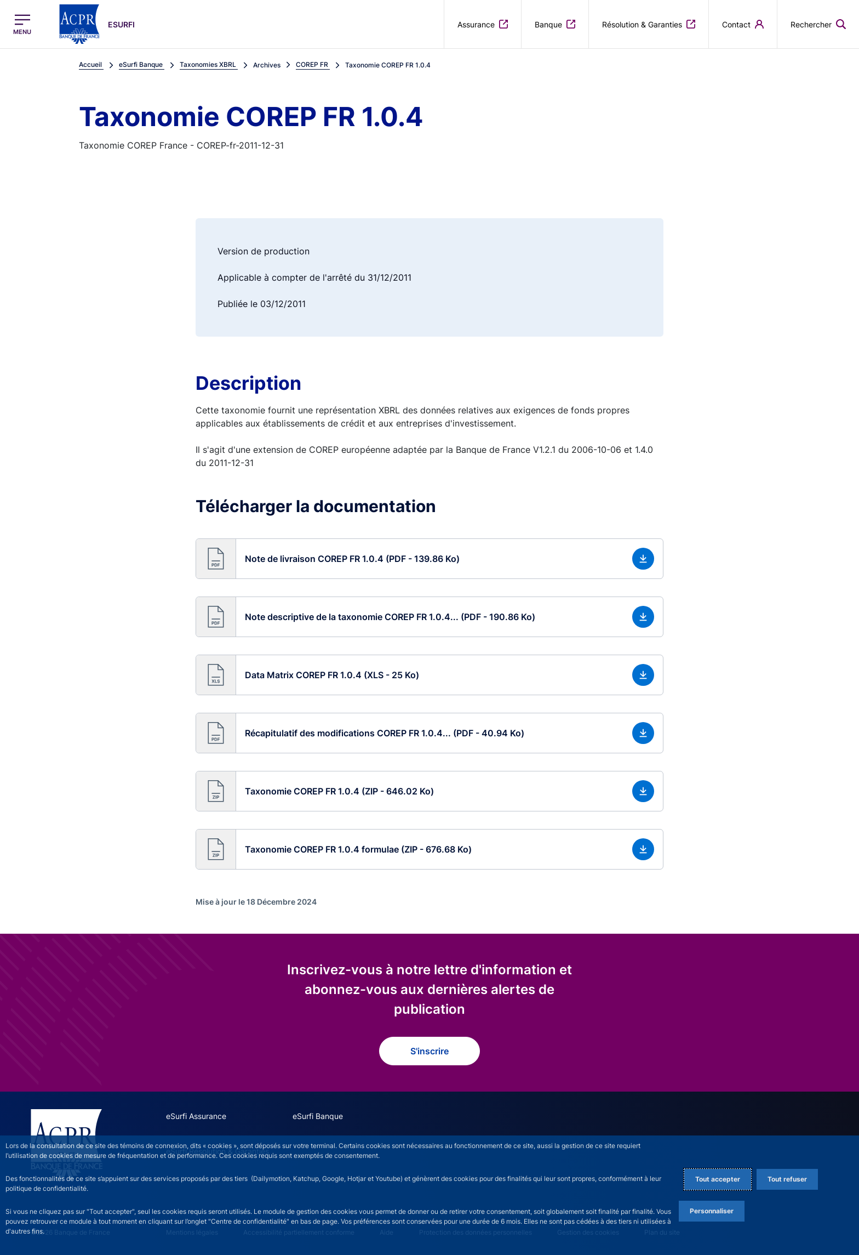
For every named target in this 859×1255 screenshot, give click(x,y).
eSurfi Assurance (196, 1116)
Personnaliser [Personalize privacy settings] (712, 1211)
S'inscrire (429, 1051)
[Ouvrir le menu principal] (22, 24)
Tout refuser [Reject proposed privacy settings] (787, 1179)
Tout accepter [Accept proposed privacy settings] (717, 1179)
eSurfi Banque (318, 1116)
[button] (818, 24)
